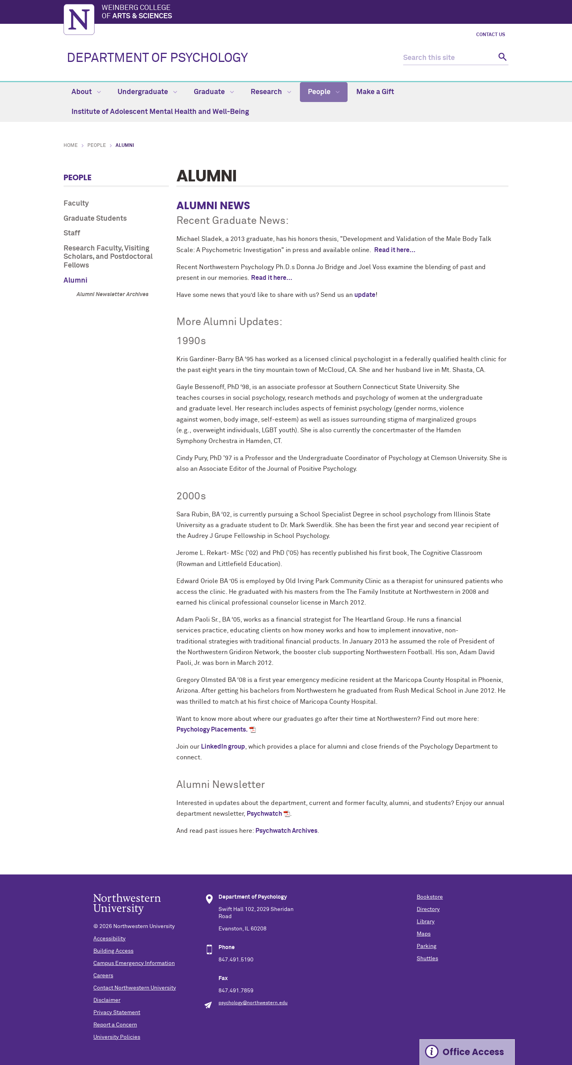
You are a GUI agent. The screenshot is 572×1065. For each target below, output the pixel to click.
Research (271, 92)
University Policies (116, 1037)
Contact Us (490, 35)
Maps (424, 934)
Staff (72, 233)
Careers (103, 975)
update (364, 295)
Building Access (113, 951)
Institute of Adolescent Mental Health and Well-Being (160, 112)
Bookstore (430, 897)
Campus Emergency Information (134, 963)
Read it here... (394, 250)
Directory (428, 909)
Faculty (76, 203)
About (86, 92)
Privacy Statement (116, 1012)
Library (426, 921)
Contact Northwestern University (134, 988)
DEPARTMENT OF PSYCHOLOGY (157, 58)
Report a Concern (115, 1025)
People (324, 92)
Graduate (214, 92)
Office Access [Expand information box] (473, 1052)
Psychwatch (264, 814)
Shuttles (427, 958)
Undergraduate (147, 92)
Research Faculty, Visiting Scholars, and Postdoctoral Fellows (108, 257)
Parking (427, 946)
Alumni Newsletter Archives (113, 294)
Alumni (75, 280)
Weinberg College (305, 12)
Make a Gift (375, 92)
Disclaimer (106, 1000)
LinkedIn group (223, 746)
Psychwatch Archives (286, 831)
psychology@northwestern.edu (253, 1003)
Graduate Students (95, 218)
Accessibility (109, 939)
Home (71, 145)
